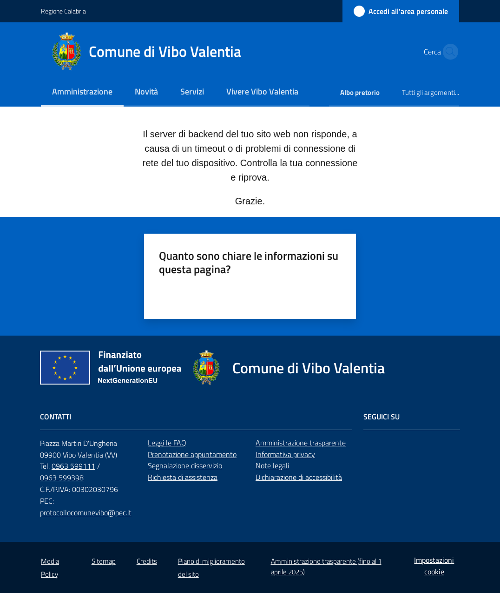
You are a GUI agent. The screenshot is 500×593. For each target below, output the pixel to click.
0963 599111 (73, 466)
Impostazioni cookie (434, 565)
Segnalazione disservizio (185, 465)
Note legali (272, 465)
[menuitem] (82, 92)
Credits (147, 561)
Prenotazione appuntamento (192, 454)
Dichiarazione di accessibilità (299, 477)
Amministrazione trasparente (301, 442)
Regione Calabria (63, 11)
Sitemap (104, 561)
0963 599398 (62, 477)
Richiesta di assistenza (182, 477)
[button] (448, 51)
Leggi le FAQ (167, 442)
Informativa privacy (285, 454)
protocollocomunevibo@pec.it (86, 512)
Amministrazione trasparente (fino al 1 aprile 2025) (326, 566)
